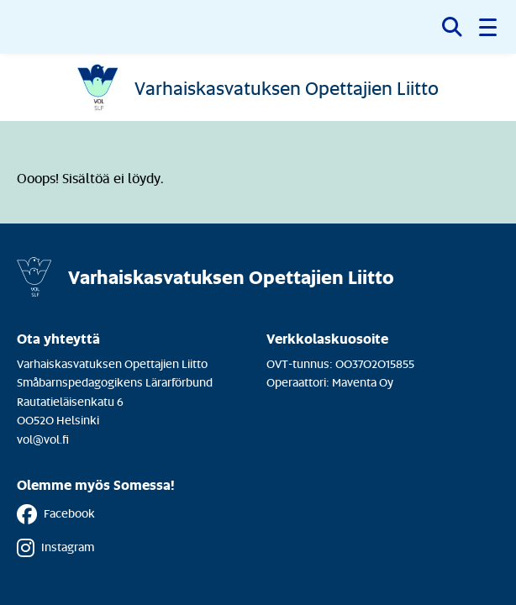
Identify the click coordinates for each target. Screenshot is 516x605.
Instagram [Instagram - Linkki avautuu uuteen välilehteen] (55, 548)
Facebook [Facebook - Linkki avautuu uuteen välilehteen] (56, 514)
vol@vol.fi (43, 439)
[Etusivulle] (258, 87)
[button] (489, 27)
